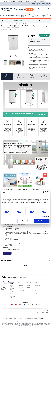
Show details (44, 216)
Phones (36, 15)
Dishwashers (17, 15)
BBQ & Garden (47, 15)
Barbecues (37, 293)
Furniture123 (30, 310)
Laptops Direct (11, 310)
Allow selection (25, 220)
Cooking (2, 15)
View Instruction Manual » (7, 253)
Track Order (43, 9)
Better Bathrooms (24, 310)
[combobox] (24, 9)
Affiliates (28, 285)
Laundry (12, 15)
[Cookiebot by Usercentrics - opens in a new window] (43, 192)
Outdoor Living (18, 312)
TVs (39, 15)
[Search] (29, 9)
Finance (11, 291)
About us (28, 283)
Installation (20, 285)
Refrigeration (7, 15)
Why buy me (32, 47)
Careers (28, 287)
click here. (43, 318)
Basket (48, 9)
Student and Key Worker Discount (12, 298)
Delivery (19, 283)
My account (12, 293)
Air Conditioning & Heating (23, 15)
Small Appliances (28, 15)
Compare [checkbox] (48, 26)
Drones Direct (17, 310)
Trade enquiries (21, 290)
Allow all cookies (42, 220)
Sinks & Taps (33, 15)
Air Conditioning (8, 23)
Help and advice (12, 283)
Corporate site (29, 289)
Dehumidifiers (15, 23)
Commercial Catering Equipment (43, 15)
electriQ (20, 23)
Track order (12, 294)
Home (2, 23)
